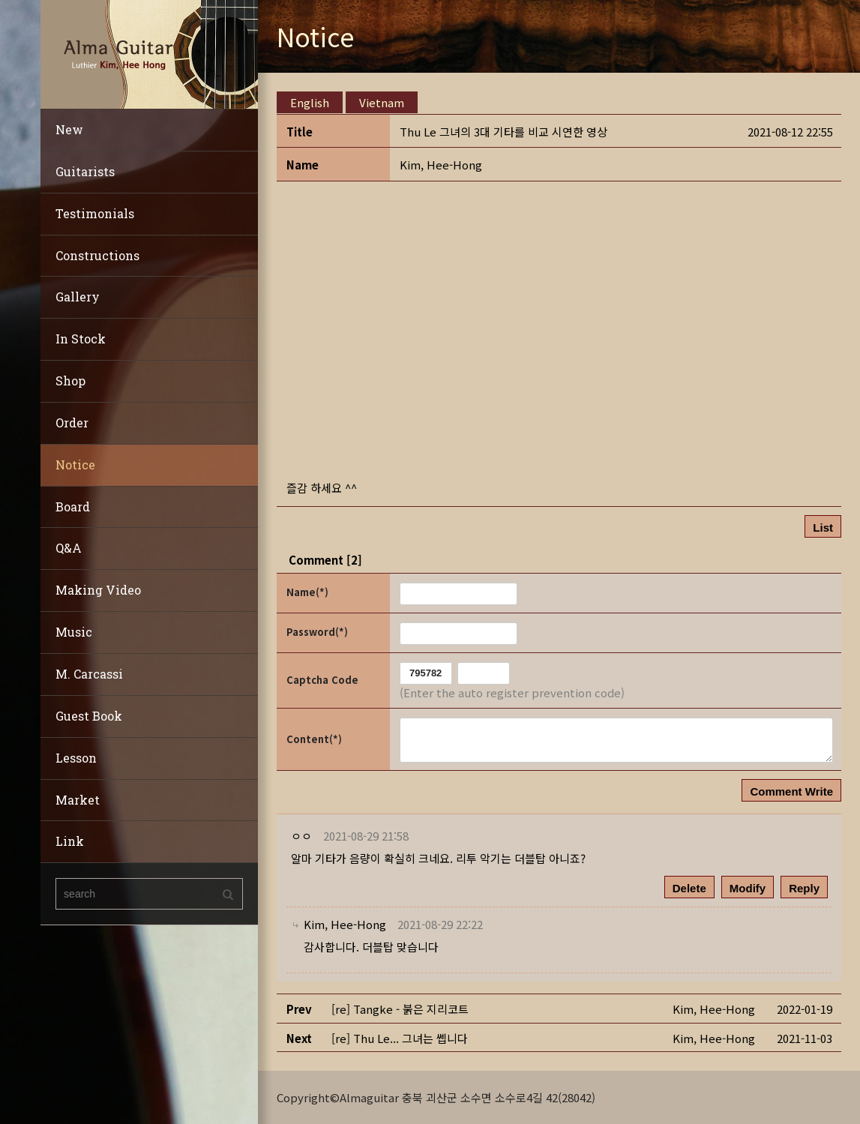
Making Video (98, 590)
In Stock (80, 338)
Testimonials (94, 213)
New (69, 129)
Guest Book (88, 716)
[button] (441, 164)
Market (77, 800)
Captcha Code (322, 680)
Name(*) (307, 592)
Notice (75, 464)
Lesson (76, 758)
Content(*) (314, 738)
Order (71, 422)
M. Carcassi (89, 674)
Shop (70, 380)
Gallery (77, 296)
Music (73, 632)
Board (72, 506)
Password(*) (317, 632)
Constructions (97, 255)
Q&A (68, 548)
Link (69, 841)
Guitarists (85, 171)
